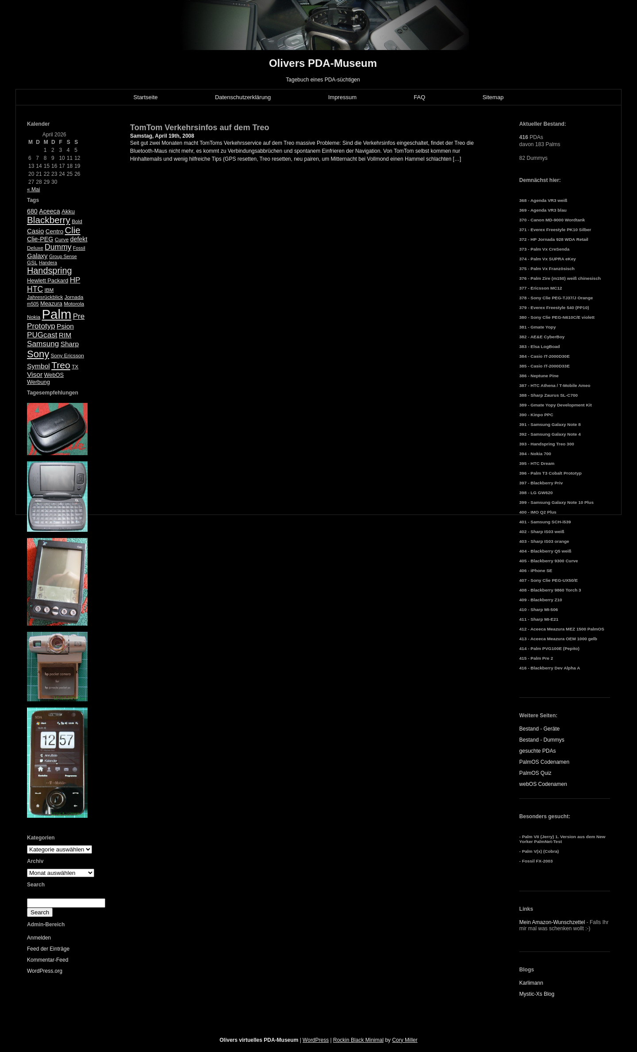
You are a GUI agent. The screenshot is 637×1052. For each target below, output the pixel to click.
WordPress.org (44, 971)
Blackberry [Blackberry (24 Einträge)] (48, 220)
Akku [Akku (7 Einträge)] (68, 211)
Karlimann (531, 983)
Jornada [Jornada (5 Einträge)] (74, 297)
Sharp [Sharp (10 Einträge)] (70, 344)
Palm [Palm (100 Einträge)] (57, 314)
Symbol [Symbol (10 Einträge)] (38, 366)
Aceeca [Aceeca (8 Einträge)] (49, 211)
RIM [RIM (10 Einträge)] (65, 335)
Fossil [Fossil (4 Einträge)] (79, 248)
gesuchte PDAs (537, 751)
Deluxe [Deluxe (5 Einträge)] (35, 248)
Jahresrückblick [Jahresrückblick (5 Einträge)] (45, 297)
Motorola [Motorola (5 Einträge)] (74, 304)
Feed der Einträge (48, 949)
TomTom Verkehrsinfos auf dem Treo (199, 127)
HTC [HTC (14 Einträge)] (35, 289)
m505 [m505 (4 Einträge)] (33, 303)
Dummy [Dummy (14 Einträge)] (58, 247)
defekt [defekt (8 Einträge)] (79, 239)
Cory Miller (404, 1040)
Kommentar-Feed (47, 960)
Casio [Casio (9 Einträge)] (35, 231)
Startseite (146, 97)
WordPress (316, 1040)
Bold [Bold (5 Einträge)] (77, 221)
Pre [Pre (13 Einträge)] (79, 316)
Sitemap (493, 97)
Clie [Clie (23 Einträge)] (73, 230)
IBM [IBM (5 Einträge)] (49, 290)
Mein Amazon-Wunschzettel (552, 922)
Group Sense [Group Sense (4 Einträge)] (63, 256)
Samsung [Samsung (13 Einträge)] (43, 344)
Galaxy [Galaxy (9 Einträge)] (37, 255)
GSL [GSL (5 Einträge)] (32, 262)
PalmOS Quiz (535, 773)
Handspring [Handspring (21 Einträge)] (49, 270)
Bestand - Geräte (539, 729)
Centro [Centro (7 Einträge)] (55, 231)
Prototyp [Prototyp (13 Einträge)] (41, 326)
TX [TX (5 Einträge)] (75, 367)
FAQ (419, 97)
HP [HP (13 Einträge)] (75, 280)
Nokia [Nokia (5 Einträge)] (33, 317)
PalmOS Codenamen (544, 762)
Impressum (342, 97)
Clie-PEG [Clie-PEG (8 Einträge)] (40, 239)
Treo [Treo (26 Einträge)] (60, 365)
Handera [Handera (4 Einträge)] (48, 262)
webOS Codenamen (543, 784)
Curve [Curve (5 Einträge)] (62, 239)
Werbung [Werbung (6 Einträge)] (38, 382)
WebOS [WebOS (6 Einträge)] (54, 374)
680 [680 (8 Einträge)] (32, 211)
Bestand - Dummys (541, 740)
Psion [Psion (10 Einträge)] (65, 326)
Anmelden (39, 938)
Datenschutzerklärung (243, 97)
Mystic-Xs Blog (536, 994)
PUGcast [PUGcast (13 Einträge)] (42, 335)
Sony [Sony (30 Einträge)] (38, 354)
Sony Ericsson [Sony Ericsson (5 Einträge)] (67, 355)
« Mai (33, 189)
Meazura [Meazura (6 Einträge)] (51, 303)
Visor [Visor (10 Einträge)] (34, 374)
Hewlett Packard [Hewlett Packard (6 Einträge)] (47, 280)
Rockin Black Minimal (358, 1040)
